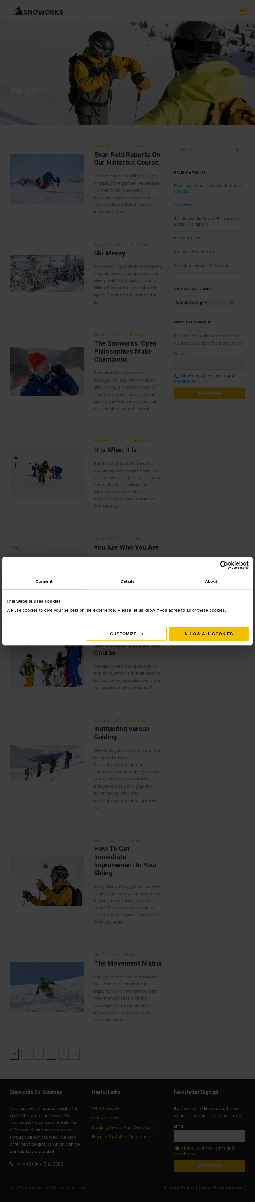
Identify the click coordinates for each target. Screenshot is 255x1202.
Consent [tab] (44, 581)
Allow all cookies (208, 633)
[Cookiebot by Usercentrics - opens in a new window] (224, 565)
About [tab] (211, 581)
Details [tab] (127, 581)
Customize (126, 633)
